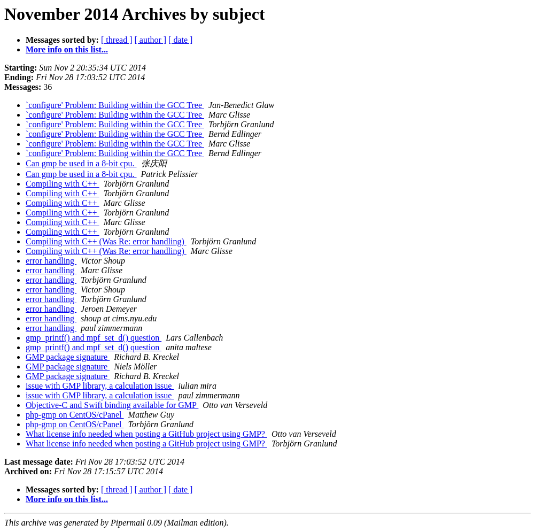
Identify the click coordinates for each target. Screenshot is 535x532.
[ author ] (151, 39)
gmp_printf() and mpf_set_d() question (93, 337)
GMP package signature (68, 356)
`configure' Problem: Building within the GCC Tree (115, 105)
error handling (51, 260)
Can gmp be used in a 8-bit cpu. (81, 163)
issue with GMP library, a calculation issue (100, 385)
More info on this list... (67, 49)
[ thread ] (117, 39)
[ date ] (180, 39)
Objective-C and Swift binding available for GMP (112, 405)
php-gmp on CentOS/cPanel (75, 414)
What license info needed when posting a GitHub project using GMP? (146, 433)
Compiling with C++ (62, 183)
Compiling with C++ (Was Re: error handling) (106, 241)
